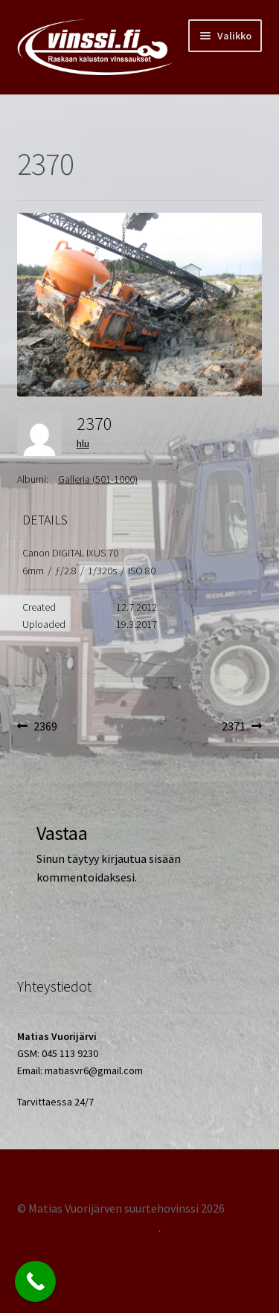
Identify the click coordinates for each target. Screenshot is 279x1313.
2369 (45, 726)
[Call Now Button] (35, 1281)
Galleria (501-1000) (98, 479)
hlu (83, 443)
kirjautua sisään (141, 858)
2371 (242, 726)
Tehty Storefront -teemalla (87, 1227)
